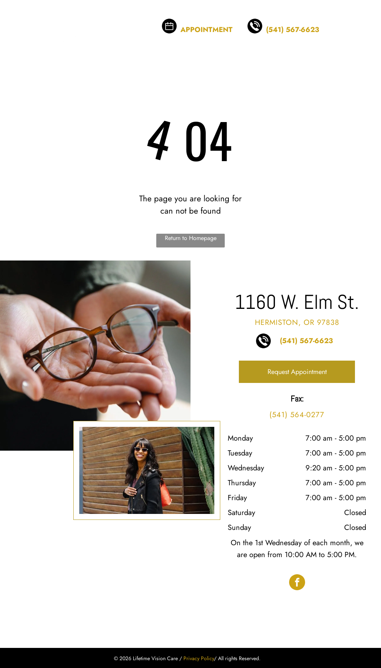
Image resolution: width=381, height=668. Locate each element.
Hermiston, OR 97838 (297, 322)
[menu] (364, 21)
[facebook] (297, 583)
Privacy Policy (198, 658)
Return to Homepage (191, 238)
